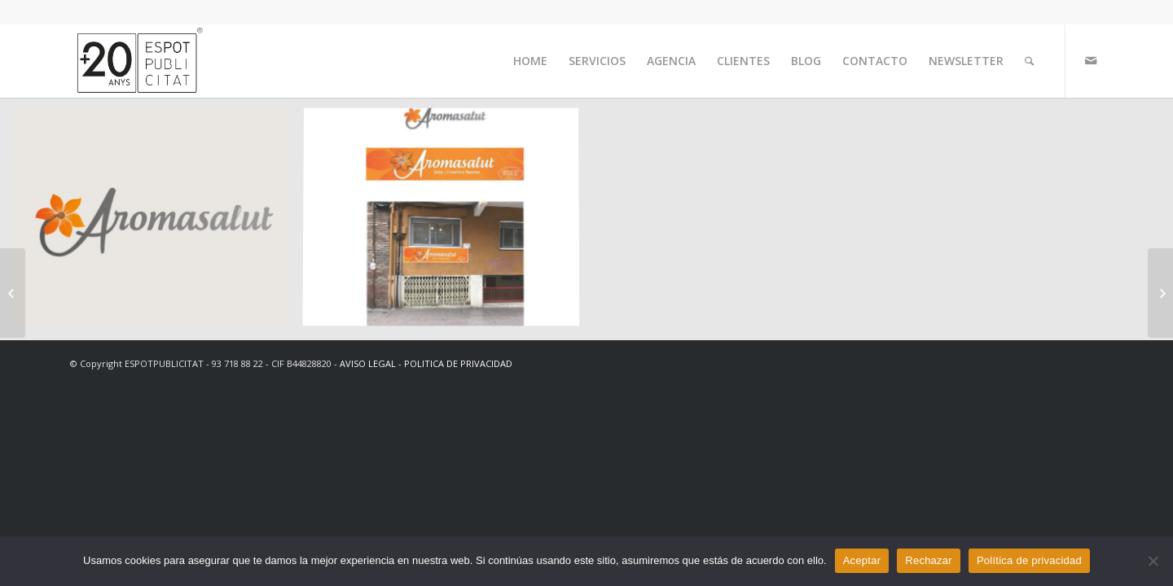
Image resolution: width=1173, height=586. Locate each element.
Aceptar (862, 560)
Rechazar (928, 560)
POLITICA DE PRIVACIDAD (458, 363)
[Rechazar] (1152, 561)
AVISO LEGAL (368, 363)
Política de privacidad (1029, 560)
